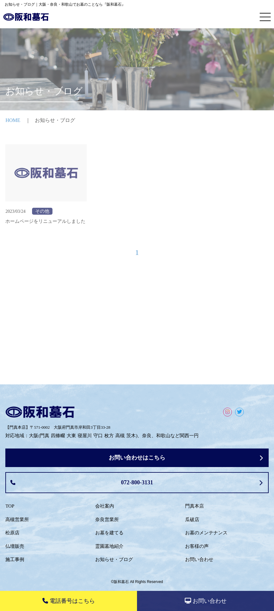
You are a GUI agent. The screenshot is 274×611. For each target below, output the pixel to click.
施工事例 (14, 559)
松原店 (12, 532)
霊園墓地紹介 (109, 546)
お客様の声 (197, 546)
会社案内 (104, 506)
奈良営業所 (107, 519)
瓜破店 (192, 519)
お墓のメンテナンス (206, 532)
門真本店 (194, 506)
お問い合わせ (199, 559)
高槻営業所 (17, 519)
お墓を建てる (109, 532)
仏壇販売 (14, 546)
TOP (9, 506)
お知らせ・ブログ (114, 559)
